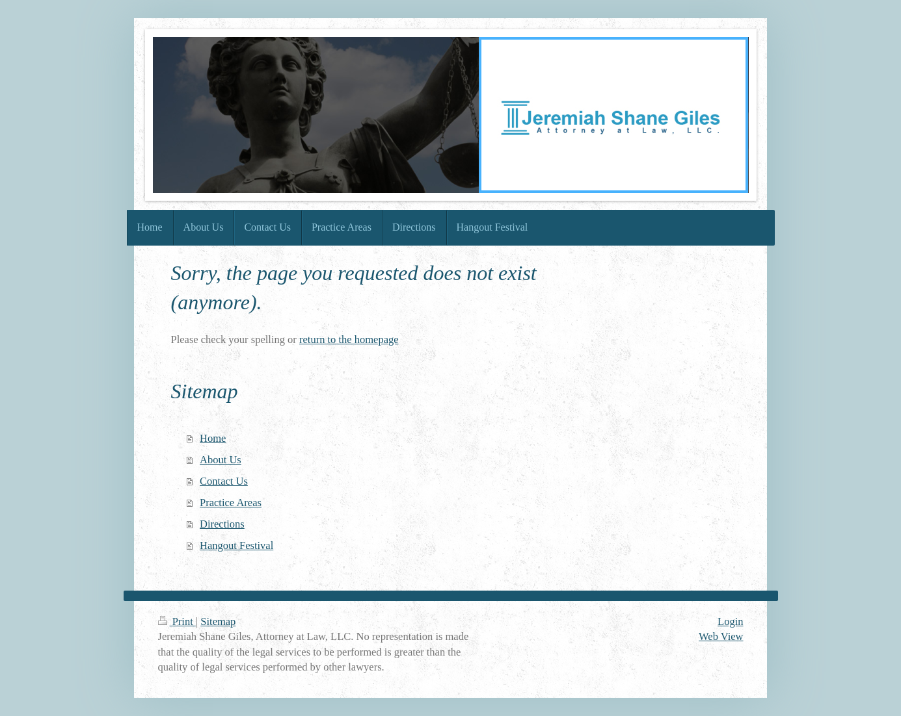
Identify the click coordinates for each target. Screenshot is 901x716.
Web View (721, 636)
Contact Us (224, 481)
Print (177, 621)
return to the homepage (349, 339)
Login (730, 621)
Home (213, 438)
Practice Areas (231, 502)
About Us (220, 460)
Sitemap (217, 621)
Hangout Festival (236, 545)
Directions (222, 524)
